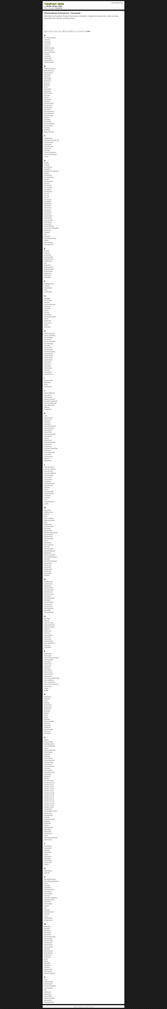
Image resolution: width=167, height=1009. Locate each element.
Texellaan (47, 850)
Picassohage (48, 663)
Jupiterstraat (48, 409)
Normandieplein (49, 612)
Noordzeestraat (48, 608)
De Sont (46, 195)
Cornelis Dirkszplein (50, 152)
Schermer (47, 754)
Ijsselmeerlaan (48, 380)
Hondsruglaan (48, 357)
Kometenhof (47, 446)
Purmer (46, 688)
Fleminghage (48, 288)
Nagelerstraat (48, 583)
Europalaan (47, 277)
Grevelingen (47, 323)
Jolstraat (46, 407)
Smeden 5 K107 (49, 784)
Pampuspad (47, 655)
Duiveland (47, 236)
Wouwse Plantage (49, 973)
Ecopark (46, 251)
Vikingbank (47, 901)
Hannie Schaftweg (49, 335)
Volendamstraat (49, 912)
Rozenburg (47, 733)
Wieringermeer (48, 951)
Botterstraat (47, 121)
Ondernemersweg (49, 627)
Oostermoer (47, 631)
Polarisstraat (48, 676)
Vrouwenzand (48, 920)
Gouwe (46, 318)
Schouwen (47, 768)
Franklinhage (48, 292)
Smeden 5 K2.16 (49, 788)
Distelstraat (47, 214)
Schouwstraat (48, 770)
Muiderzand (47, 571)
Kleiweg (46, 438)
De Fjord (46, 183)
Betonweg (47, 95)
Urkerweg (47, 872)
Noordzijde (47, 610)
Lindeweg (47, 497)
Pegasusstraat (48, 659)
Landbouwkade (48, 475)
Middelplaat (47, 553)
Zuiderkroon (47, 994)
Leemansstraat (48, 485)
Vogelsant (47, 910)
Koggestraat (47, 444)
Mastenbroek (48, 530)
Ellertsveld (47, 265)
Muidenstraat (48, 569)
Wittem (46, 961)
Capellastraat (48, 138)
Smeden (46, 778)
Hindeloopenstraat (49, 351)
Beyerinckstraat (48, 103)
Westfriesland (48, 944)
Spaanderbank (48, 815)
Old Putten (47, 618)
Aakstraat (47, 39)
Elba (45, 263)
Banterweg (47, 74)
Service (80, 1006)
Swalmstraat (48, 839)
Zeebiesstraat (48, 983)
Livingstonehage (49, 501)
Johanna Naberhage (50, 403)
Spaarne (46, 817)
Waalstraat (47, 926)
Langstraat (47, 481)
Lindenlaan (47, 495)
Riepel (46, 717)
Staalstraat (47, 823)
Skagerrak (47, 776)
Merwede (47, 546)
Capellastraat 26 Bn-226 (51, 140)
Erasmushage (48, 271)
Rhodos (46, 713)
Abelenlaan (47, 42)
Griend (46, 325)
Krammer (47, 458)
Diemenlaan (47, 207)
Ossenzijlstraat (48, 641)
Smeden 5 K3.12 (49, 799)
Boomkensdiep (48, 115)
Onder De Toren (49, 623)
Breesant (47, 127)
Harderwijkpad (48, 337)
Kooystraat (47, 450)
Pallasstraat (47, 653)
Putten (46, 690)
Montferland (47, 565)
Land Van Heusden (50, 469)
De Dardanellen (49, 177)
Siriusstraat (47, 774)
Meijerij (46, 540)
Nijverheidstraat (49, 602)
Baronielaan (47, 78)
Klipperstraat (48, 440)
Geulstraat (47, 306)
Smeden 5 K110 (49, 786)
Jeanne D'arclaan (49, 399)
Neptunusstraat (48, 590)
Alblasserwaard (48, 50)
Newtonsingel (48, 592)
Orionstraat (47, 639)
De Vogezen (48, 199)
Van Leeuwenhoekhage (51, 881)
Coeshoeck (47, 148)
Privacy (75, 1006)
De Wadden (47, 201)
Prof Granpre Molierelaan (51, 678)
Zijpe (45, 990)
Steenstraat (47, 829)
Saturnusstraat (48, 742)
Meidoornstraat (48, 538)
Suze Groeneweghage (51, 837)
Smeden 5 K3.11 (49, 797)
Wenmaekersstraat (49, 936)
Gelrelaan (47, 302)
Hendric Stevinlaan (49, 341)
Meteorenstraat (48, 548)
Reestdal (47, 703)
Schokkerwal (48, 764)
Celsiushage (48, 144)
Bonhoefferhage (49, 113)
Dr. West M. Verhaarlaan (51, 228)
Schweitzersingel (49, 772)
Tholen (46, 854)
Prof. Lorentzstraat (49, 682)
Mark (45, 522)
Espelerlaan (47, 273)
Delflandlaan (48, 203)
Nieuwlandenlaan (49, 598)
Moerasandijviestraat (50, 557)
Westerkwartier (48, 940)
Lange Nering (48, 479)
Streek (46, 835)
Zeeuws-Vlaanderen (50, 986)
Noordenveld (48, 604)
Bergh (46, 87)
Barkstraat (47, 76)
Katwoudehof (48, 430)
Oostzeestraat (48, 635)
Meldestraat (47, 542)
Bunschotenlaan (49, 131)
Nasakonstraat (48, 587)
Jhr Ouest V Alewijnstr (50, 401)
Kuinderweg (47, 460)
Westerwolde (48, 942)
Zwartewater (48, 1000)
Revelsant (47, 711)
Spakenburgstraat (49, 819)
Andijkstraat (47, 58)
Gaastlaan (47, 298)
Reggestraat (48, 705)
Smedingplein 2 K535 (50, 811)
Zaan (45, 979)
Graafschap (47, 320)
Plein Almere (48, 670)
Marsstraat (47, 528)
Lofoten (46, 503)
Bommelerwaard (49, 111)
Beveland (47, 101)
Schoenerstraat (48, 762)
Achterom (47, 46)
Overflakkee (47, 647)
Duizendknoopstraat (50, 238)
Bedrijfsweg (47, 80)
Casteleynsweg (48, 142)
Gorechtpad (47, 314)
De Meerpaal (48, 191)
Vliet (45, 908)
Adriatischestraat (49, 48)
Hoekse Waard (48, 355)
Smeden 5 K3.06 (49, 795)
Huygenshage (48, 374)
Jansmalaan (47, 395)
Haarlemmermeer (49, 333)
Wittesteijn (47, 963)
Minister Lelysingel (49, 555)
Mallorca (46, 514)
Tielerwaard (47, 856)
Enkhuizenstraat (49, 269)
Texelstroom (47, 852)
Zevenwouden (48, 988)
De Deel (46, 179)
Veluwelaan (47, 887)
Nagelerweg (47, 585)
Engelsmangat (48, 267)
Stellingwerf (47, 831)
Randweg (47, 698)
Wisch (46, 959)
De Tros (46, 197)
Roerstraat (47, 731)
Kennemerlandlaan (49, 434)
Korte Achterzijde (49, 452)
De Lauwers (47, 189)
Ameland (47, 54)
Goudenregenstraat (50, 316)
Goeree (46, 310)
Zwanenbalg (48, 996)
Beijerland (47, 85)
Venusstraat (47, 891)
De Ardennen (48, 167)
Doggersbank (48, 216)
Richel (46, 715)
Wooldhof (47, 967)
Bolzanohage (48, 107)
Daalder (46, 163)
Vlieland (46, 905)
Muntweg (47, 575)
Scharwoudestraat (49, 746)
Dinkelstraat (47, 212)
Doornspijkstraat (49, 226)
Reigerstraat (48, 707)
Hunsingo (47, 370)
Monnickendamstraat (50, 561)
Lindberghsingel (49, 493)
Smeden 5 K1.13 (49, 782)
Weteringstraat (48, 947)
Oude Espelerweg (49, 643)
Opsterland (47, 637)
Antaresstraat (48, 60)
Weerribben (47, 932)
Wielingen (47, 949)
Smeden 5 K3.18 (49, 803)
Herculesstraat (48, 343)
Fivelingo (47, 285)
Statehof (46, 825)
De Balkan (47, 169)
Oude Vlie (47, 645)
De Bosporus (48, 175)
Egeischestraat (48, 259)
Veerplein (47, 885)
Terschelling (47, 848)
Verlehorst (47, 895)
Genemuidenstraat (49, 304)
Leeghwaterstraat (49, 483)
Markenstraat (48, 524)
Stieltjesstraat (48, 833)
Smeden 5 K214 (49, 790)
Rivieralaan (47, 725)
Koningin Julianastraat (51, 448)
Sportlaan (47, 821)
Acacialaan (47, 44)
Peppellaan (47, 661)
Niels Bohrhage (48, 594)
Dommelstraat (48, 220)
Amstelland (47, 56)
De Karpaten (48, 185)
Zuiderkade (47, 992)
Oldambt (46, 620)
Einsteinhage (48, 261)
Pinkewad (47, 668)
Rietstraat (47, 719)
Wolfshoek (47, 965)
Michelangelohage (49, 551)
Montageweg (48, 563)
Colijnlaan (47, 150)
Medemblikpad (48, 534)
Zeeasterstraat (48, 981)
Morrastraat (47, 567)
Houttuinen (47, 363)
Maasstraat (47, 510)
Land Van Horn (48, 471)
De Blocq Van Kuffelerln (51, 171)
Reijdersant (47, 709)
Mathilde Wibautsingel (50, 532)
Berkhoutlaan (48, 93)
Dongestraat (48, 224)
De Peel (46, 193)
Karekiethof (47, 424)
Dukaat (46, 240)
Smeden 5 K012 (49, 780)
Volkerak (46, 914)
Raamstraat (47, 696)
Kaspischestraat (49, 428)
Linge (45, 499)
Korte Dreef (47, 454)
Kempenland (48, 432)
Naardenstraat (48, 581)
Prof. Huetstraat (49, 680)
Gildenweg (47, 308)
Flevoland (51, 8)
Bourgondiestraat (49, 123)
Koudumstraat (48, 456)
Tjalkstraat (47, 858)
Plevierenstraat (48, 674)
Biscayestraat (48, 105)
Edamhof (47, 253)
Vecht (46, 883)
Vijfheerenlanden (49, 899)
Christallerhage (48, 146)
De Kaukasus (48, 187)
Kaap (45, 415)
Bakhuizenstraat (49, 70)
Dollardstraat (48, 218)
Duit (45, 234)
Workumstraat (48, 969)
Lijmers (46, 489)
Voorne (46, 916)
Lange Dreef (48, 477)
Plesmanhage (48, 672)
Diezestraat (47, 210)
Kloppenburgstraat (49, 442)
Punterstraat (48, 686)
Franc (46, 290)
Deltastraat (47, 205)
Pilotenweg (47, 666)
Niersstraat (47, 596)
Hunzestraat (47, 372)
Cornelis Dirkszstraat (50, 154)
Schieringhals (48, 758)
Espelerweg (47, 275)
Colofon (86, 1006)
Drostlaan (47, 232)
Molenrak (47, 559)
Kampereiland (48, 417)
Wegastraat (47, 934)
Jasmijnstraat (48, 397)
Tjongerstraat (48, 860)
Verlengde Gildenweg (50, 897)
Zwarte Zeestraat (49, 998)
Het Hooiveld (48, 347)
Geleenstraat (48, 300)
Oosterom (47, 633)
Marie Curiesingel (49, 520)
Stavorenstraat (48, 827)
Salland (46, 740)
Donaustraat (48, 222)
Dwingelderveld (48, 244)
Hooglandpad (48, 359)
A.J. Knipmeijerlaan (50, 37)
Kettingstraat (48, 436)
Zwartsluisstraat (49, 1002)
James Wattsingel (49, 393)
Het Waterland (48, 349)
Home (46, 8)
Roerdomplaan (48, 729)
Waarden (47, 928)
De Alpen (47, 165)
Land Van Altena (49, 467)
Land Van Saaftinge (50, 473)
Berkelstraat (47, 89)
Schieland (47, 756)
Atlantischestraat (49, 62)
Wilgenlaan (47, 957)
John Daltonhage (49, 405)
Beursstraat (47, 99)
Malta (45, 516)
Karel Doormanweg (50, 426)
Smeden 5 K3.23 (49, 805)
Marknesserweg (49, 526)
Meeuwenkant (48, 536)
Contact (91, 1006)
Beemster (47, 83)
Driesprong (47, 230)
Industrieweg (48, 386)
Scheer (46, 748)
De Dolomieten (48, 181)
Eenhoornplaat (48, 257)
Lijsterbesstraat (48, 491)
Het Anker (47, 345)
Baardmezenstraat (49, 68)
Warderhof (47, 930)
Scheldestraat (48, 752)
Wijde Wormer (48, 953)
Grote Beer (47, 327)
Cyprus (46, 156)
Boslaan (46, 117)
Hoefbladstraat (48, 353)
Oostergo (47, 629)
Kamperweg (47, 420)
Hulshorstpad (48, 368)
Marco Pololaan (49, 518)
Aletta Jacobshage (49, 52)
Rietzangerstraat (49, 721)
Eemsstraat (47, 255)
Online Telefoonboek (117, 2)
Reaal (46, 700)
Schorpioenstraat (49, 766)
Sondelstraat (48, 813)
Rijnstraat (47, 723)
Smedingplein (48, 809)
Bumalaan (47, 129)
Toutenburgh (48, 862)
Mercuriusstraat (48, 544)
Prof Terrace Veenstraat (51, 684)
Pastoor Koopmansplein (51, 657)
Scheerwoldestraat (49, 750)
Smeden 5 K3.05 (49, 792)
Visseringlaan (48, 903)
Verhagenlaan (48, 893)
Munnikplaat (47, 573)
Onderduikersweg (49, 625)
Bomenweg (47, 109)
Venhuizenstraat (49, 889)
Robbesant (47, 727)
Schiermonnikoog (49, 760)
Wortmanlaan (48, 971)
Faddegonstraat (49, 283)
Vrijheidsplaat (48, 918)
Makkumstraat (48, 512)
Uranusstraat (48, 870)
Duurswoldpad (48, 242)
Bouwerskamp (48, 125)
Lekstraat (47, 487)
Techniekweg (48, 846)
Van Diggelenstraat (50, 879)
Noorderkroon (48, 606)
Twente (46, 864)
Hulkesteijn (47, 366)
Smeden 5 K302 (49, 807)
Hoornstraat (47, 361)
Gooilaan (47, 312)
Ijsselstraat (47, 382)
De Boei (46, 173)
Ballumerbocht (48, 72)
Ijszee (46, 384)
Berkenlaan (47, 91)
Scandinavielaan (49, 744)
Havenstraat (47, 339)
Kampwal (47, 422)
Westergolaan (48, 938)
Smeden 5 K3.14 (49, 801)
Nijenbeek (47, 600)
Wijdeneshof (48, 955)
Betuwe (46, 97)
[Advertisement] (83, 25)
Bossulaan (47, 119)
